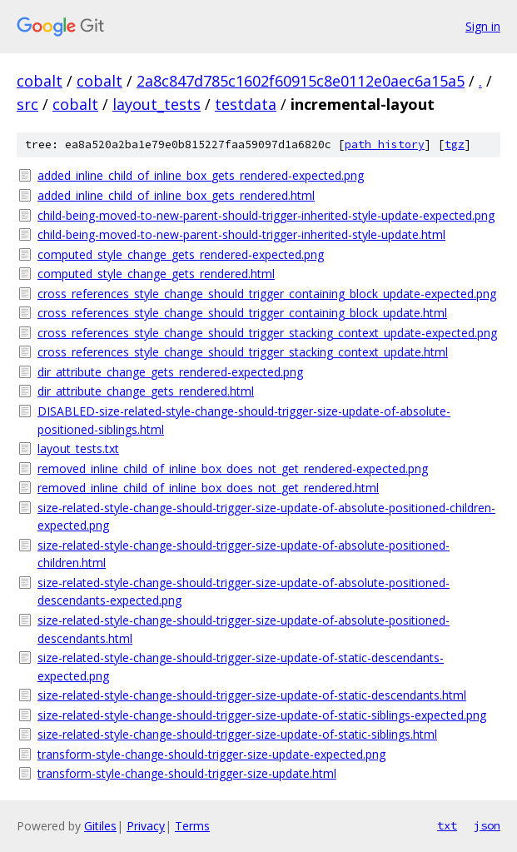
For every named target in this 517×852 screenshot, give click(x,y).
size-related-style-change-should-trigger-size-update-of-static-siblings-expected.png (261, 715)
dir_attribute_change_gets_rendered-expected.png (170, 372)
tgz (455, 144)
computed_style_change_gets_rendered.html (156, 274)
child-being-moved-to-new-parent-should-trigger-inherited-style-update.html (241, 234)
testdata (245, 104)
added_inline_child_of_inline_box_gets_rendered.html (176, 195)
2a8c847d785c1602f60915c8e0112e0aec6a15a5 (301, 81)
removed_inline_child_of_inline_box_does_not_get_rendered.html (208, 488)
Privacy (146, 826)
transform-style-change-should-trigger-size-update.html (186, 773)
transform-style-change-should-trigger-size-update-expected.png (211, 754)
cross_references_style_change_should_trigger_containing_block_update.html (242, 313)
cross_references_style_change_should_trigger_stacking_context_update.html (242, 352)
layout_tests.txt (78, 448)
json (487, 825)
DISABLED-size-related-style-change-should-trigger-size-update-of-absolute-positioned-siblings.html (243, 420)
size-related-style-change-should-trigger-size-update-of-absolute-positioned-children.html (243, 554)
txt (447, 825)
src (27, 104)
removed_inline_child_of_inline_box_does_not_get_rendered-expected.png (232, 468)
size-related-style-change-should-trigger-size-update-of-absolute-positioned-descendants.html (243, 629)
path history (385, 144)
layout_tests (156, 104)
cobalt (39, 81)
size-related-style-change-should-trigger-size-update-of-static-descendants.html (251, 695)
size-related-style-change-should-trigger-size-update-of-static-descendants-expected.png (240, 667)
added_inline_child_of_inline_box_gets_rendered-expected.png (200, 175)
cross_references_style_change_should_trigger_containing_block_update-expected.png (266, 293)
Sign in (482, 26)
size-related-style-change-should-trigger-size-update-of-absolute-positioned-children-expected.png (266, 517)
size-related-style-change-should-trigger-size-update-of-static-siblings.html (237, 734)
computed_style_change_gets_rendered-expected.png (180, 254)
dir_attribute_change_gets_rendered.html (145, 391)
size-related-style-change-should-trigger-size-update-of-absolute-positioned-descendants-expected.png (243, 592)
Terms (192, 826)
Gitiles (100, 826)
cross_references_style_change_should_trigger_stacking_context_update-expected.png (267, 333)
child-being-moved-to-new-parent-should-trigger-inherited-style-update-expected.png (266, 215)
